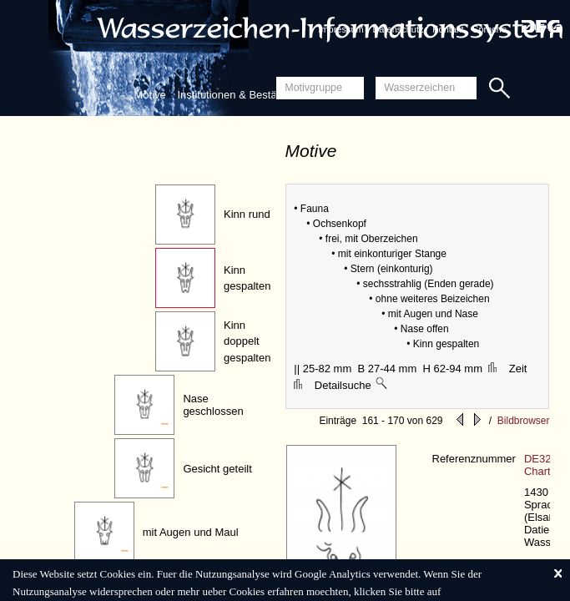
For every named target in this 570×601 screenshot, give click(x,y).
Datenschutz (397, 29)
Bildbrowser (523, 421)
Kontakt (447, 29)
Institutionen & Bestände (236, 94)
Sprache (489, 29)
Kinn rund (247, 214)
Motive (150, 94)
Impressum (340, 29)
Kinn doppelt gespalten (247, 341)
